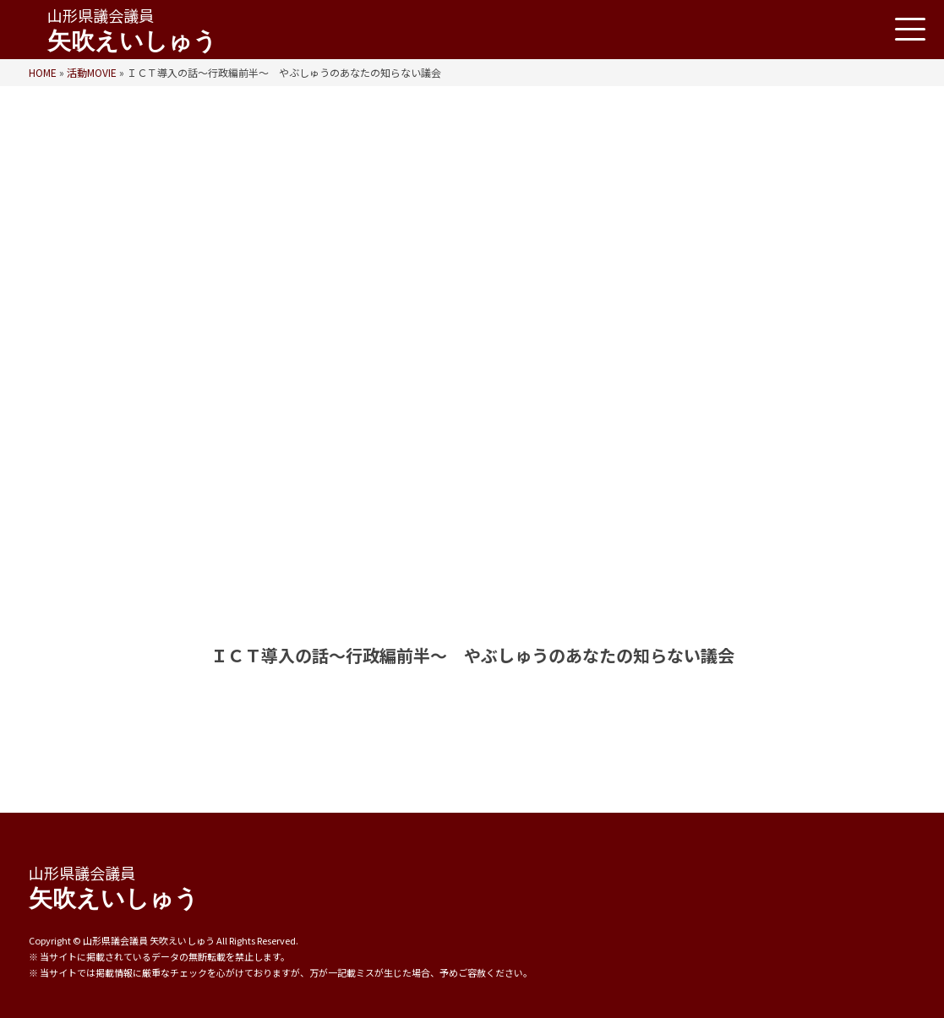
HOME (43, 72)
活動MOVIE (92, 72)
